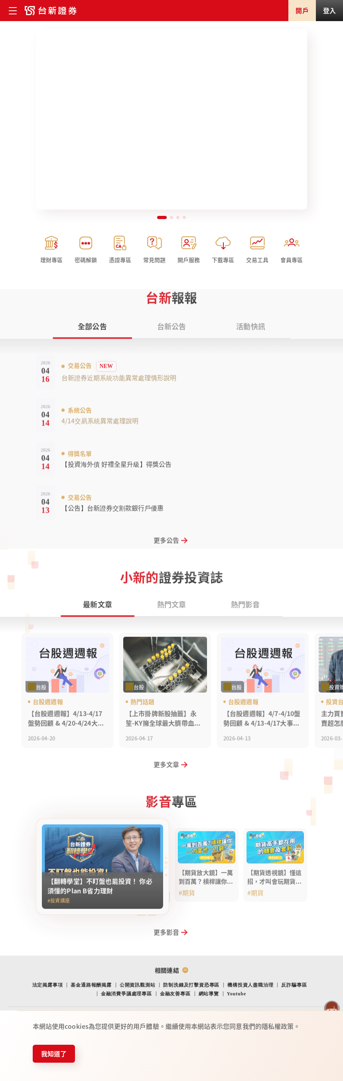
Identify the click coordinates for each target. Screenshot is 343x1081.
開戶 (302, 10)
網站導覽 (209, 994)
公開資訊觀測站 (138, 985)
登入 (329, 10)
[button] (162, 217)
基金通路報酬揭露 (91, 985)
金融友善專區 (175, 994)
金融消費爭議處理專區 (126, 994)
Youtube (236, 994)
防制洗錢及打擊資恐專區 (191, 985)
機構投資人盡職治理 (250, 985)
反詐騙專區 (294, 985)
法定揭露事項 (47, 985)
